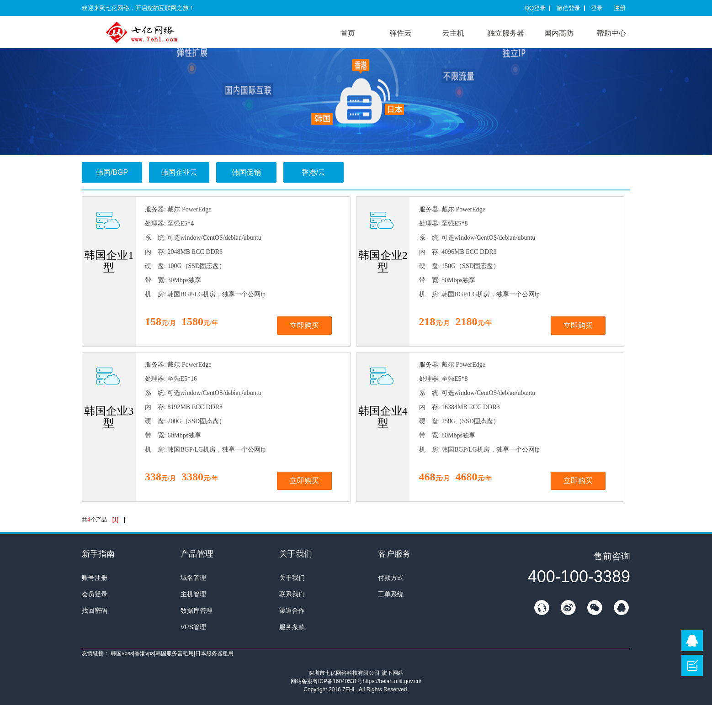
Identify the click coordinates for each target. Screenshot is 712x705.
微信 (594, 607)
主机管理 (193, 594)
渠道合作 (292, 610)
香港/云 (313, 172)
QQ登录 (535, 8)
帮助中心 (611, 33)
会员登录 (94, 594)
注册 (620, 8)
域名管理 (193, 577)
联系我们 (292, 594)
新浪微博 (568, 607)
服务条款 (292, 627)
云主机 (453, 33)
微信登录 (568, 8)
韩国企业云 (179, 172)
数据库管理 (197, 610)
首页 (347, 33)
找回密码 (94, 610)
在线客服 (541, 607)
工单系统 (391, 594)
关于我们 (292, 577)
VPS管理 (193, 627)
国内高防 (559, 33)
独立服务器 (506, 33)
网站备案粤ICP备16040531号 (326, 681)
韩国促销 (246, 172)
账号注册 (94, 577)
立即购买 (304, 325)
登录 (597, 8)
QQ (621, 607)
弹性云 (401, 33)
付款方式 (391, 577)
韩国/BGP (112, 172)
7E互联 (150, 31)
